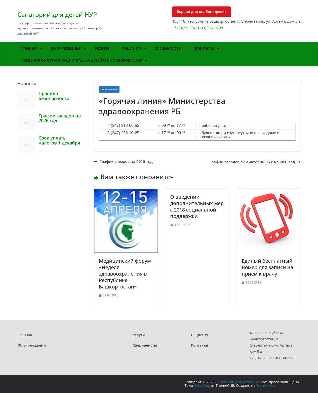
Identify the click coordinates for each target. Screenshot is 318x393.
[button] (40, 48)
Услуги (102, 48)
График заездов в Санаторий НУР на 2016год (255, 162)
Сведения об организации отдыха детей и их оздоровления (81, 60)
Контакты (204, 48)
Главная (29, 48)
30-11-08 (215, 27)
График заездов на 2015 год (123, 161)
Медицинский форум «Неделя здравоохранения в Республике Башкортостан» (125, 273)
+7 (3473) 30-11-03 (188, 27)
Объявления (109, 89)
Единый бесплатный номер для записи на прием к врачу (267, 267)
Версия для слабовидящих (201, 11)
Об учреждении (66, 48)
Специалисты (168, 48)
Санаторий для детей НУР (57, 14)
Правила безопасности (54, 95)
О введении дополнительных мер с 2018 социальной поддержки (197, 206)
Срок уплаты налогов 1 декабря (59, 140)
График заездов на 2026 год (60, 118)
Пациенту (131, 48)
